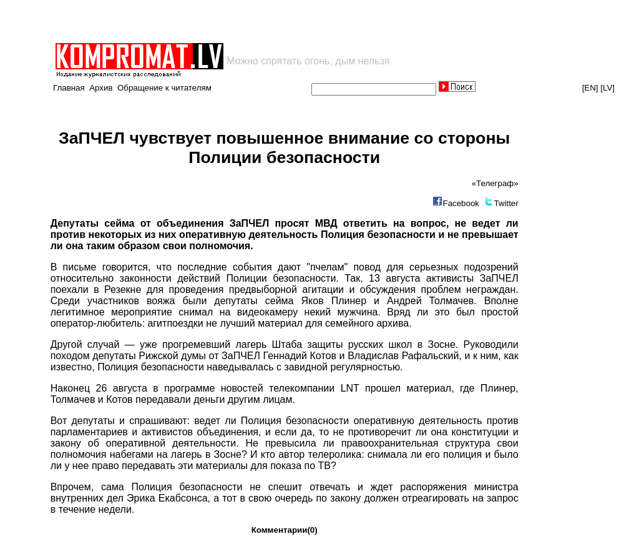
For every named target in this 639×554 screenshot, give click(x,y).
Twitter (506, 203)
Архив (100, 87)
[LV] (607, 87)
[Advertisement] (200, 21)
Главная (69, 87)
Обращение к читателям (164, 87)
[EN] (590, 87)
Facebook (460, 203)
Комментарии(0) (284, 530)
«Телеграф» (495, 183)
